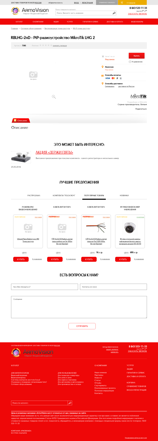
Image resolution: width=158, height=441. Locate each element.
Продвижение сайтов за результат (136, 438)
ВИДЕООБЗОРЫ (137, 22)
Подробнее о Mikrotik (137, 102)
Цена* (107, 56)
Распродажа (54, 217)
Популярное (20, 217)
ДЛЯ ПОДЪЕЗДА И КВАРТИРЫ (68, 375)
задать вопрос (112, 349)
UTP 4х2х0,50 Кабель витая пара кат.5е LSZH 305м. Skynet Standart (96, 241)
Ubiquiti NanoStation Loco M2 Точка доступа (28, 240)
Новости (98, 377)
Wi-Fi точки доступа (81, 28)
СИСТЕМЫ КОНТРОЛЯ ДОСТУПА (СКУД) (25, 380)
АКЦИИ (56, 22)
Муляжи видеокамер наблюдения (130, 208)
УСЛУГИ (130, 365)
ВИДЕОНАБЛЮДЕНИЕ (19, 375)
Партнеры (99, 375)
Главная (14, 28)
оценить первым (60, 45)
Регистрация (87, 3)
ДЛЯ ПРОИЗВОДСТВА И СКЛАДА (69, 384)
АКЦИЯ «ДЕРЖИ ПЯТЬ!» (54, 152)
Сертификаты (100, 385)
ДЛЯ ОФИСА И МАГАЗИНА (67, 380)
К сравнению (137, 62)
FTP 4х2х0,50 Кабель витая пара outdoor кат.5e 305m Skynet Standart (62, 241)
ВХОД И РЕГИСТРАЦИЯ (136, 390)
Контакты (99, 393)
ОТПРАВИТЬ (82, 326)
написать (114, 352)
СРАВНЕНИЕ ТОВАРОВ (136, 386)
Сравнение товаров (107, 2)
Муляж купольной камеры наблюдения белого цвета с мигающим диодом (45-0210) (130, 241)
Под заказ (38, 217)
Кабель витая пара (62, 207)
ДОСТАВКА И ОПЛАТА (115, 22)
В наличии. (140, 217)
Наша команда (101, 372)
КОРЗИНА (131, 382)
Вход (76, 3)
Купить (137, 56)
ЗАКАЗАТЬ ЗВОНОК (137, 14)
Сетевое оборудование (31, 28)
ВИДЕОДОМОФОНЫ (18, 377)
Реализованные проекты (105, 388)
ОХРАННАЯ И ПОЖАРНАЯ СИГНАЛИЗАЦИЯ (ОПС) (29, 382)
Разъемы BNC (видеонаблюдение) (28, 208)
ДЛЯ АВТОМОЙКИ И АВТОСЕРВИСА (70, 382)
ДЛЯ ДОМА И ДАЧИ (64, 377)
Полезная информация (104, 390)
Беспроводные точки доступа (57, 28)
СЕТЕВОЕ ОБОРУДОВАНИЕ (21, 384)
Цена (24, 253)
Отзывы (98, 383)
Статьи (97, 380)
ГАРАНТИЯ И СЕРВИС (90, 22)
